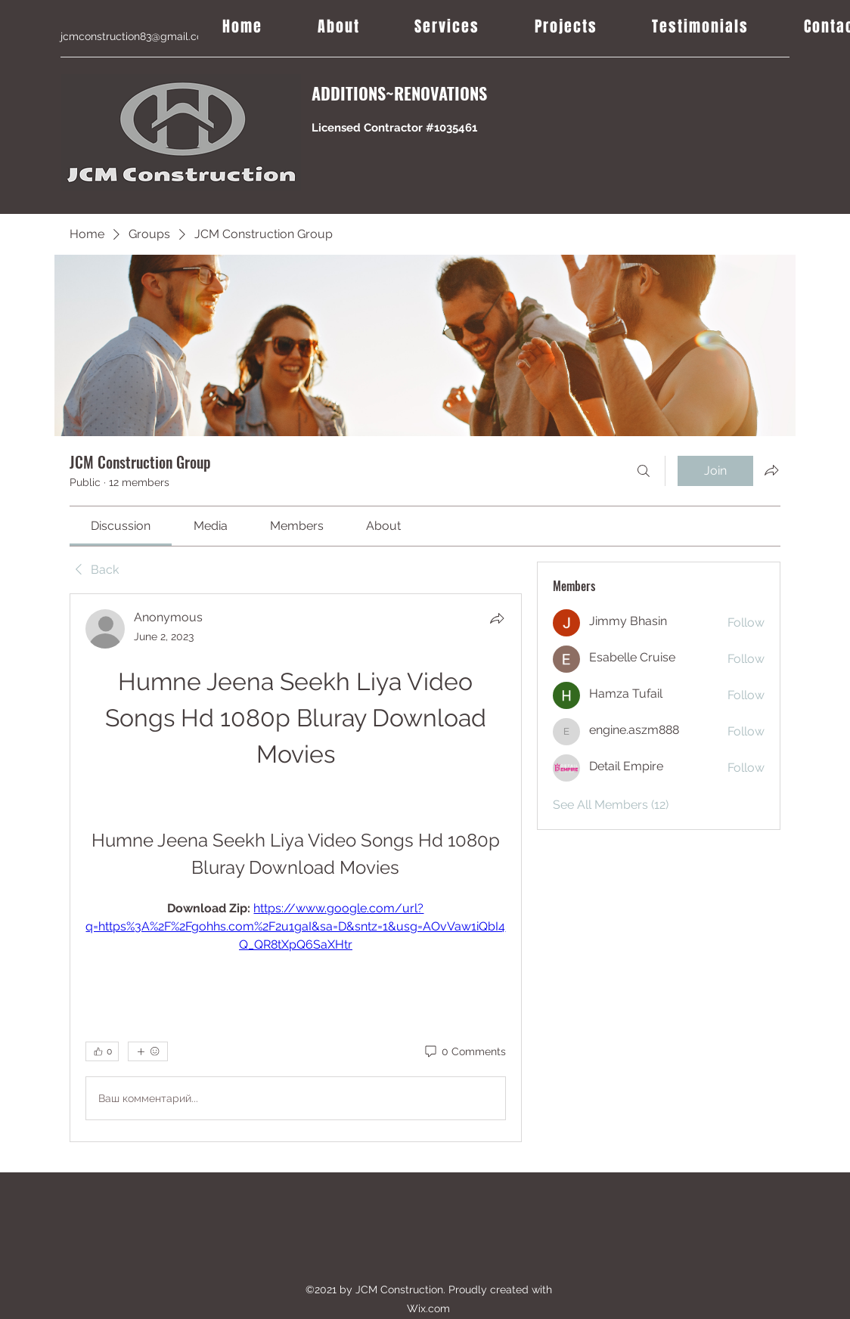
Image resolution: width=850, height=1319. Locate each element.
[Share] (497, 618)
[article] (296, 867)
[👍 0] (102, 1051)
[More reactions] (148, 1051)
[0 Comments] (464, 1052)
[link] (120, 526)
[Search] (643, 471)
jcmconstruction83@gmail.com (136, 36)
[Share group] (771, 470)
